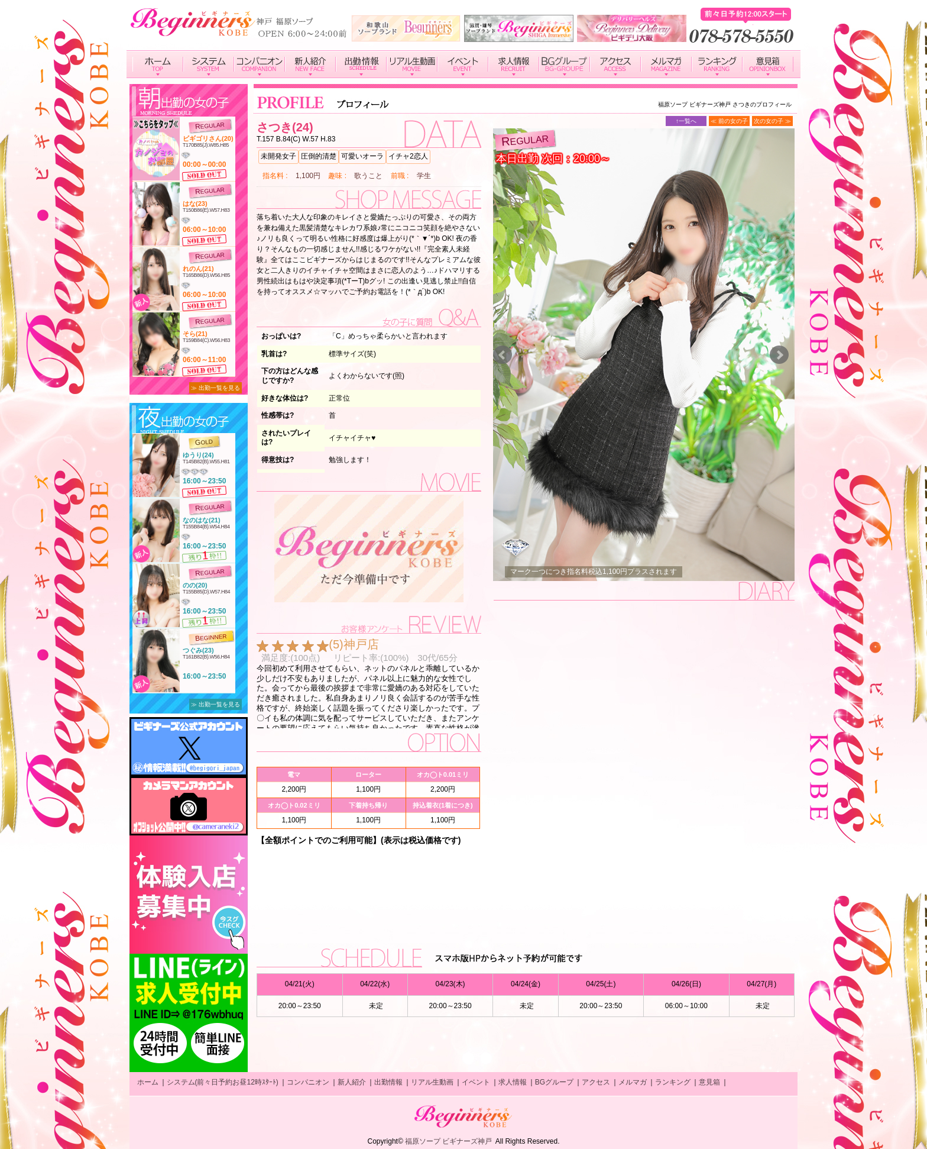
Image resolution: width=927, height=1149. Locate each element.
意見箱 (709, 1082)
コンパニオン (308, 1082)
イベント (476, 1082)
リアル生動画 (432, 1082)
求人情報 (512, 1082)
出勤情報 (388, 1082)
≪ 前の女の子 (729, 121)
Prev (502, 355)
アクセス (596, 1082)
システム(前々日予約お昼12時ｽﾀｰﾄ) (222, 1082)
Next (779, 355)
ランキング (673, 1082)
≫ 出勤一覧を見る (215, 388)
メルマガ (632, 1082)
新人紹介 (352, 1082)
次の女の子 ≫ (772, 121)
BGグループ (554, 1082)
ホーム (147, 1082)
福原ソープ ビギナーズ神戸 (448, 1141)
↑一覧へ (686, 121)
